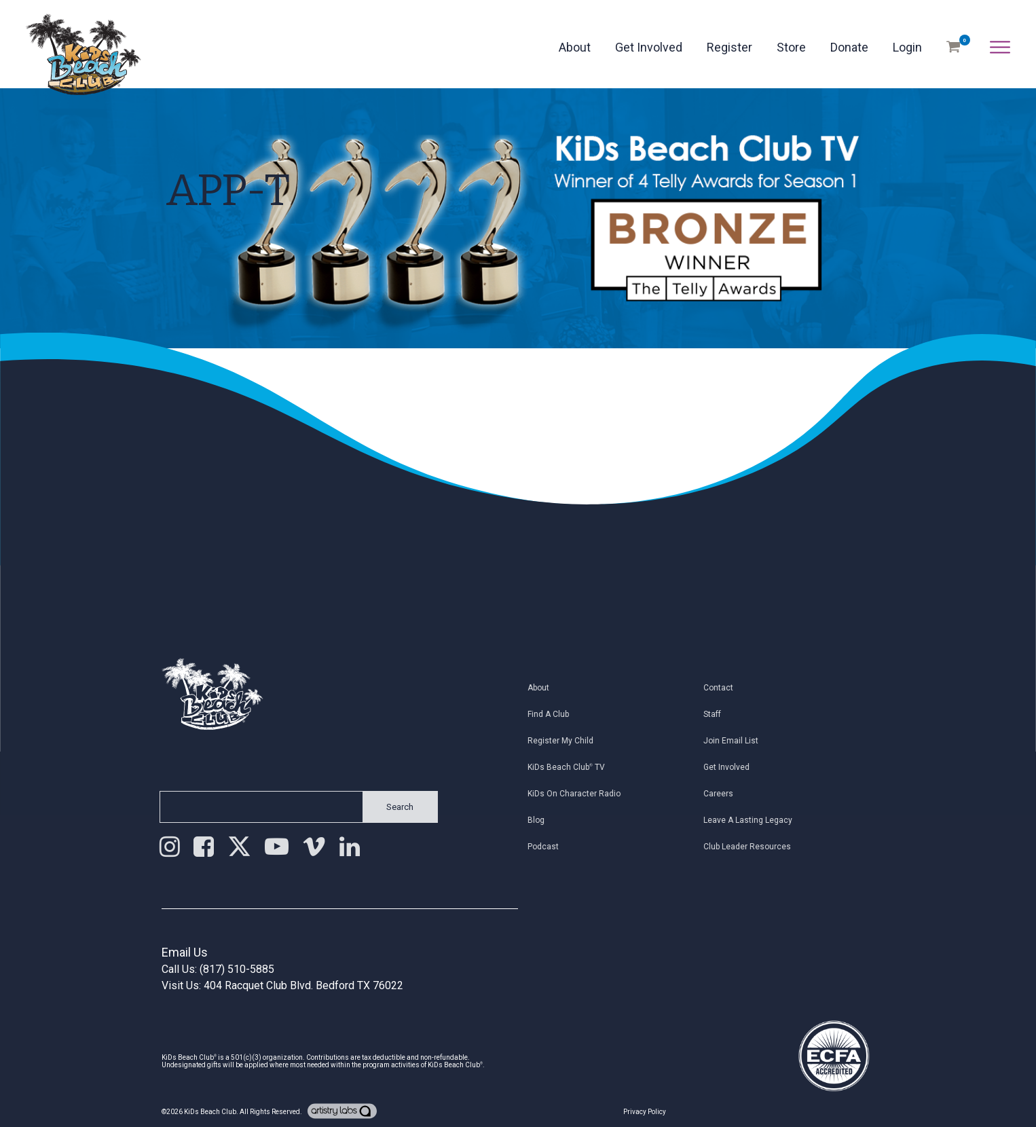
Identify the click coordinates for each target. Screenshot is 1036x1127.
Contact (726, 687)
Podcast (550, 846)
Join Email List (738, 740)
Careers (726, 793)
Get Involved (648, 47)
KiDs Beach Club (210, 1111)
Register (729, 47)
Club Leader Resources (755, 846)
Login (907, 47)
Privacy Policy (644, 1111)
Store (791, 47)
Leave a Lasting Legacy (755, 820)
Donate (849, 47)
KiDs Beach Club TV (573, 767)
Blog (543, 820)
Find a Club (555, 714)
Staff (720, 714)
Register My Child (568, 740)
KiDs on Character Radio (581, 793)
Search (391, 807)
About (575, 47)
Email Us (185, 952)
